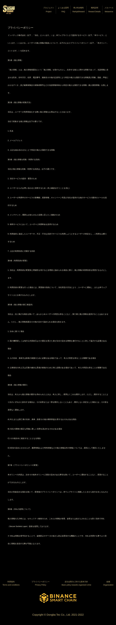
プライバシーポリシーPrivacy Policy (41, 583)
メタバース (108, 10)
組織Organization (108, 583)
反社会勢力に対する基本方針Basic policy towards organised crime (76, 583)
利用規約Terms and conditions (11, 583)
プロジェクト (48, 10)
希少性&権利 (78, 10)
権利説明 (94, 10)
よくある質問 (63, 10)
